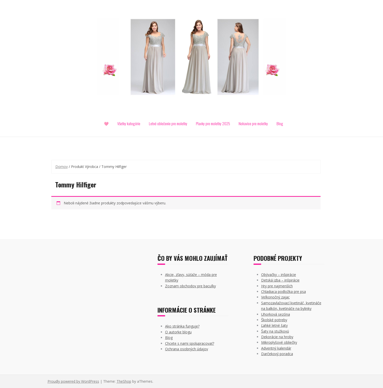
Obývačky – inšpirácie (278, 274)
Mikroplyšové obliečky (279, 342)
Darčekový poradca (277, 353)
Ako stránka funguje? (182, 326)
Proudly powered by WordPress (73, 381)
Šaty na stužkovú (275, 331)
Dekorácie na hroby (277, 336)
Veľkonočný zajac (275, 297)
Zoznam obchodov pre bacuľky (190, 286)
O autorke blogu (178, 332)
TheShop (124, 381)
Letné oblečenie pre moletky (168, 123)
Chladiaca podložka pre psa (283, 291)
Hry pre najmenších (277, 286)
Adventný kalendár (276, 348)
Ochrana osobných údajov (186, 349)
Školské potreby (274, 319)
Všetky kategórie (128, 123)
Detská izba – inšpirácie (280, 280)
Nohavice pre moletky (253, 123)
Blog (280, 123)
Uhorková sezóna (275, 314)
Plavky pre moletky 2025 (213, 123)
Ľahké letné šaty (274, 325)
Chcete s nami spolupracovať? (189, 343)
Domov (61, 166)
